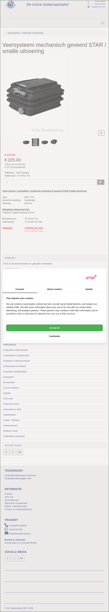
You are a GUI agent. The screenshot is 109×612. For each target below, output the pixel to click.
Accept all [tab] (54, 328)
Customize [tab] (54, 336)
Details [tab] (89, 289)
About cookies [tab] (54, 289)
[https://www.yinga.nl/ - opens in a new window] (91, 277)
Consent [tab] (20, 289)
